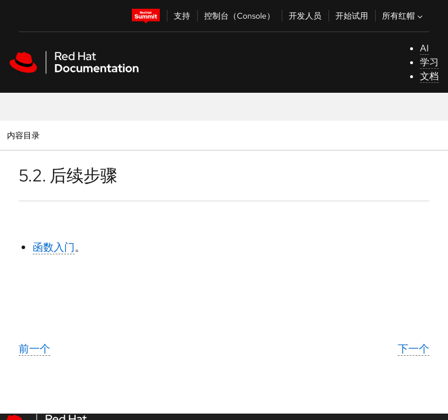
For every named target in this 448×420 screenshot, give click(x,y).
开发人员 (305, 15)
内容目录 (23, 135)
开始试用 (351, 15)
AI (424, 48)
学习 (429, 62)
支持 (182, 15)
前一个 (34, 348)
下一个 (413, 348)
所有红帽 (403, 15)
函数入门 (54, 247)
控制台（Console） (239, 15)
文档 (429, 76)
